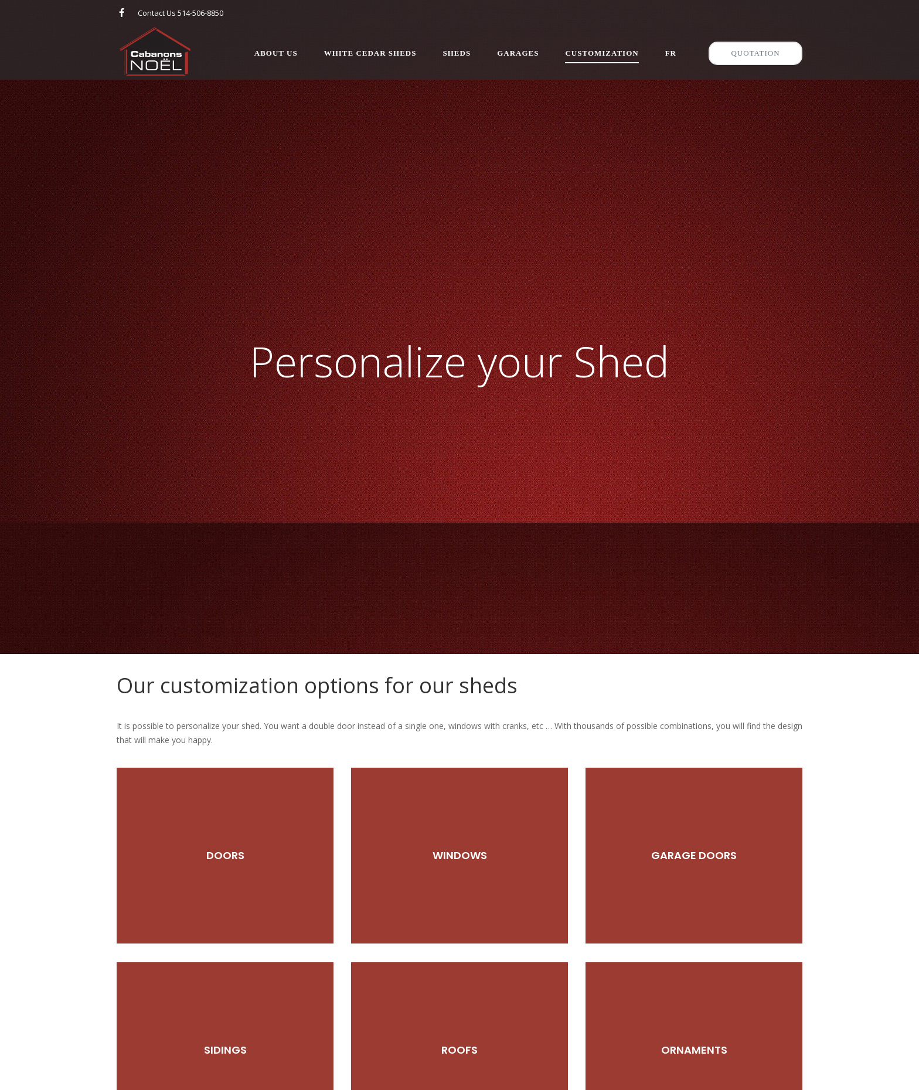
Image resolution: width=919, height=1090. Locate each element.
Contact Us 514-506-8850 (180, 13)
